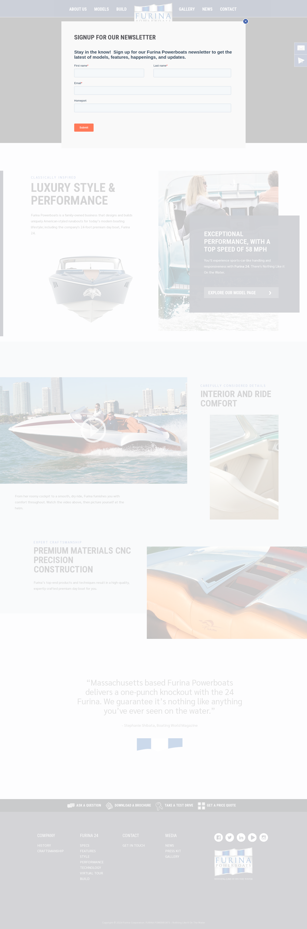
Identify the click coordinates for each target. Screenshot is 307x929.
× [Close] (245, 21)
